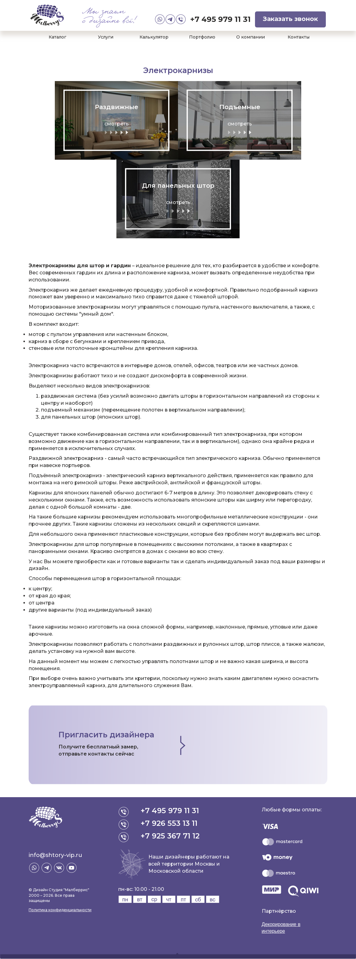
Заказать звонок (290, 19)
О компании (250, 37)
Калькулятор (154, 37)
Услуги (105, 37)
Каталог (57, 37)
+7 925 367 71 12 (170, 836)
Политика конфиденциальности (60, 910)
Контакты (298, 37)
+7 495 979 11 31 (220, 19)
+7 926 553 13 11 (169, 823)
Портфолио (202, 37)
